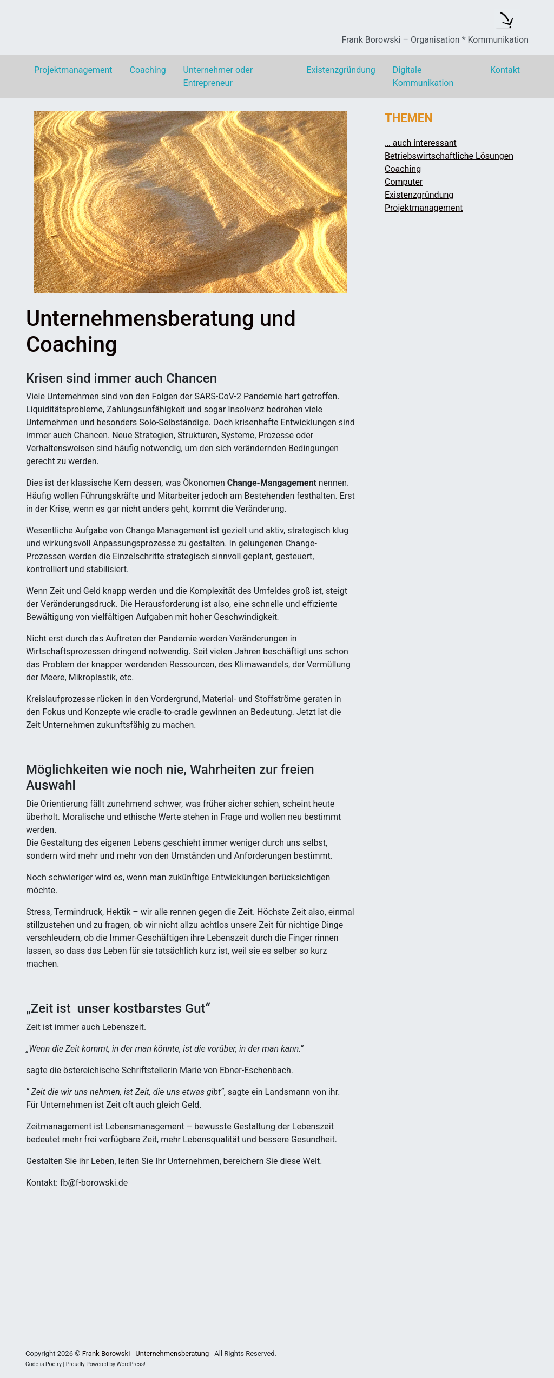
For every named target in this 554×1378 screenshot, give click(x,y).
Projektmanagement (73, 70)
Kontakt (505, 70)
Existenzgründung (341, 70)
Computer (404, 182)
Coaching (147, 70)
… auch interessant (421, 143)
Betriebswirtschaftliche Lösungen (449, 156)
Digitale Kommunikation (423, 76)
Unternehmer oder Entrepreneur (218, 76)
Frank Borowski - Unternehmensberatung (145, 1353)
